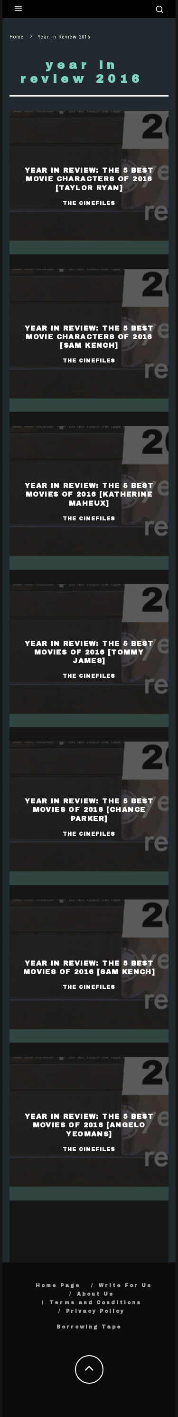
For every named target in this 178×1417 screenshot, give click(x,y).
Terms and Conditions (95, 1302)
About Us (95, 1294)
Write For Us (125, 1285)
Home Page (58, 1285)
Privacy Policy (95, 1311)
